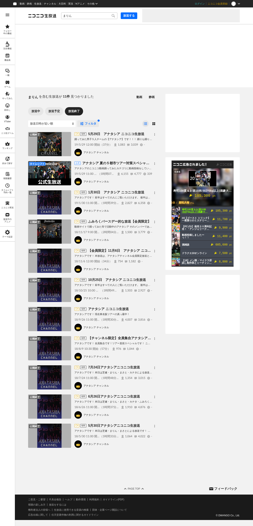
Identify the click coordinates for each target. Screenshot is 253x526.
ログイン (200, 3)
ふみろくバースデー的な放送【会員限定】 (119, 221)
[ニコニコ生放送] (42, 16)
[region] (7, 266)
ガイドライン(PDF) (113, 499)
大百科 (62, 3)
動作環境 (81, 499)
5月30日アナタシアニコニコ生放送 (114, 425)
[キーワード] (89, 15)
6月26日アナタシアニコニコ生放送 (114, 396)
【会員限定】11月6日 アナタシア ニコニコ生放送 (126, 250)
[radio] (145, 123)
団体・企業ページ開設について (109, 510)
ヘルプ (68, 499)
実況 (70, 3)
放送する (129, 15)
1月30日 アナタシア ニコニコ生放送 (116, 192)
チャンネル (50, 3)
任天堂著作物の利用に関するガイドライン (75, 515)
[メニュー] (154, 134)
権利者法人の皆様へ (39, 509)
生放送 (38, 3)
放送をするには (57, 504)
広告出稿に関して (38, 514)
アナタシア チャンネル (96, 152)
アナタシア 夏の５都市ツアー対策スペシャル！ (117, 163)
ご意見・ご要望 (36, 499)
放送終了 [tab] (74, 111)
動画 (22, 3)
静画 (29, 3)
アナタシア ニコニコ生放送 (108, 309)
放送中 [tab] (35, 111)
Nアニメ (80, 3)
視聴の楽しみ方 (36, 504)
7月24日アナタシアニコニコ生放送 (114, 367)
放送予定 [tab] (54, 111)
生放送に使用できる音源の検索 (71, 510)
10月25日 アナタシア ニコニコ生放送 (117, 280)
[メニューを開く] (7, 15)
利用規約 (94, 499)
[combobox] (89, 15)
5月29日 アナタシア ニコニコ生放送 (116, 134)
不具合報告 (55, 499)
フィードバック (225, 488)
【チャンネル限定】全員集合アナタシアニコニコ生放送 (129, 338)
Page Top (134, 488)
